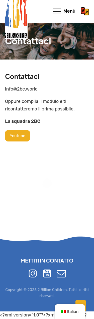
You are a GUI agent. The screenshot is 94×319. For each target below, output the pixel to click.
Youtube (17, 135)
